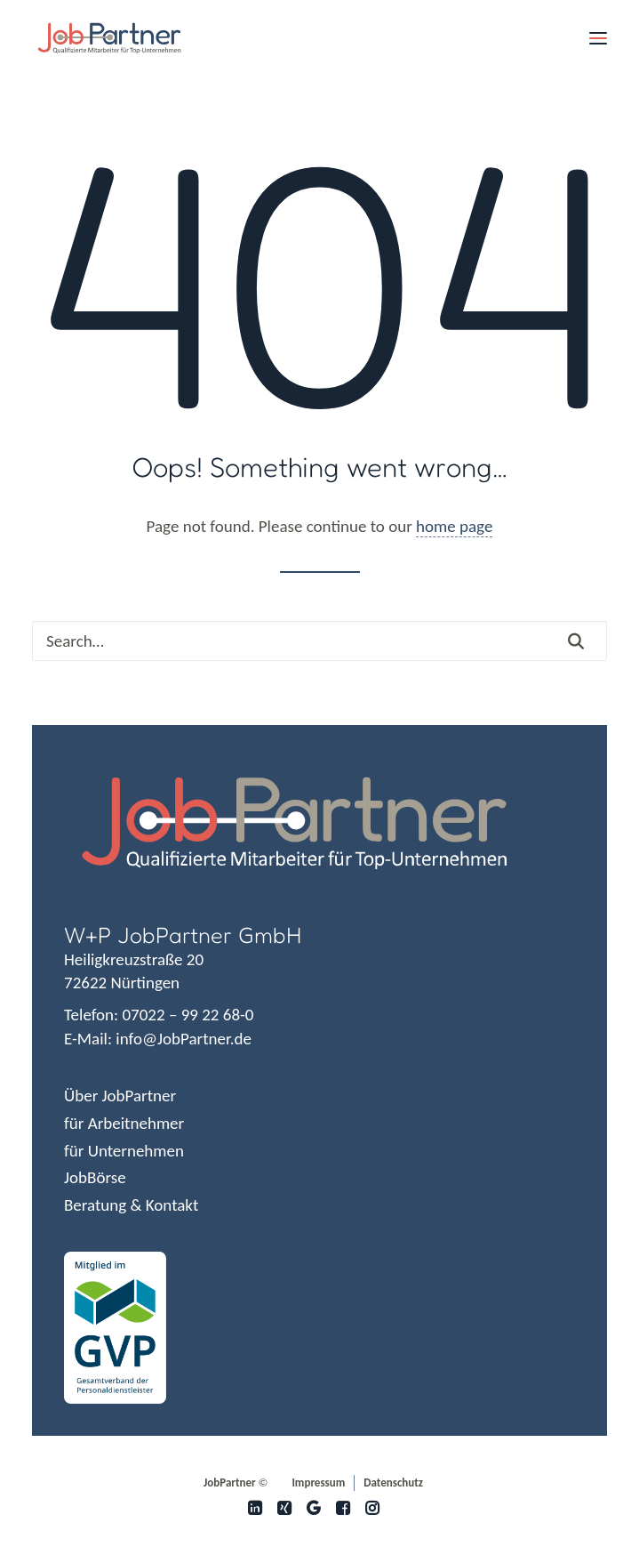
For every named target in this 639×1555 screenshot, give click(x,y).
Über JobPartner (120, 1095)
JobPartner (230, 1482)
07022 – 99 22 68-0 (187, 1014)
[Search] (319, 641)
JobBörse (95, 1177)
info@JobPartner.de (184, 1038)
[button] (598, 38)
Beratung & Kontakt (131, 1205)
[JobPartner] (109, 38)
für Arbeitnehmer (124, 1123)
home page (454, 526)
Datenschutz (393, 1482)
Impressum (318, 1482)
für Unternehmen (124, 1150)
